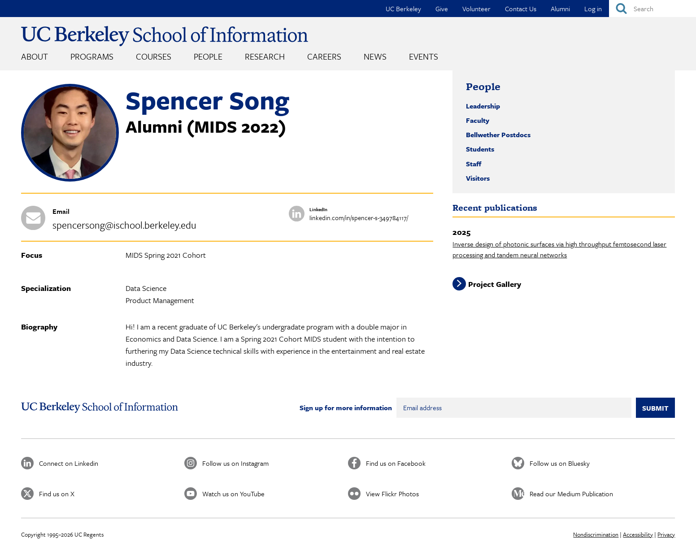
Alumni (560, 8)
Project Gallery (494, 283)
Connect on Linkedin (68, 463)
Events (423, 56)
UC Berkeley (403, 8)
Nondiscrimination (595, 534)
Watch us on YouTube (233, 494)
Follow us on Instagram (235, 463)
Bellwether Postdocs (498, 134)
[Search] (652, 8)
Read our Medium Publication (571, 494)
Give (441, 8)
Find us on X (56, 494)
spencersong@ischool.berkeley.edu (124, 225)
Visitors (478, 178)
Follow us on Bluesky (560, 463)
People (208, 56)
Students (480, 149)
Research (265, 56)
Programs (91, 56)
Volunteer (476, 8)
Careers (324, 56)
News (375, 56)
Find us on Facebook (396, 463)
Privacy (666, 534)
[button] (70, 179)
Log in (593, 8)
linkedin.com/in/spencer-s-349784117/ (358, 217)
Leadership (483, 106)
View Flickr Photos (392, 494)
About (34, 56)
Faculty (477, 120)
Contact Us (520, 8)
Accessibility (638, 534)
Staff (473, 164)
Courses (153, 56)
